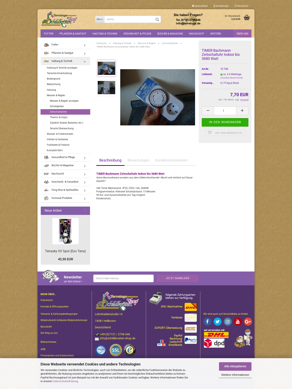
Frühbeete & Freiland (58, 144)
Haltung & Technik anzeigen (62, 67)
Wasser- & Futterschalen (60, 134)
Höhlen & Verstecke (57, 139)
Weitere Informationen (235, 374)
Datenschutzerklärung (65, 381)
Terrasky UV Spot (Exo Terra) (65, 251)
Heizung (51, 89)
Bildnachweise (48, 342)
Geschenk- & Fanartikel (61, 182)
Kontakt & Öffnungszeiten (55, 306)
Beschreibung (110, 160)
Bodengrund (53, 78)
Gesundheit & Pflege (137, 33)
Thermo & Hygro (59, 117)
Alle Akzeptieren (235, 366)
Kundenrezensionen (171, 160)
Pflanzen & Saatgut (72, 33)
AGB (43, 349)
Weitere (215, 33)
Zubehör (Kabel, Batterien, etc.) (66, 122)
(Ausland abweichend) (231, 78)
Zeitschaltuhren (58, 111)
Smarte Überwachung (62, 128)
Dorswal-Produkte (58, 198)
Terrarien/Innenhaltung (59, 73)
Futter (48, 33)
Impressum (47, 300)
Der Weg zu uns (49, 333)
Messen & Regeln (56, 95)
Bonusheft (46, 326)
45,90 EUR (65, 259)
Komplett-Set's (55, 150)
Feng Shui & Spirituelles (61, 190)
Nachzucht (196, 33)
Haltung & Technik (104, 33)
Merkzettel (241, 6)
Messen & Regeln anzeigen (64, 100)
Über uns (242, 33)
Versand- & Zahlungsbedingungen (59, 313)
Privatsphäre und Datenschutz (57, 355)
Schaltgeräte (57, 106)
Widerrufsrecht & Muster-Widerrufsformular (64, 320)
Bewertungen (138, 160)
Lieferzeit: (207, 74)
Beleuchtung (53, 84)
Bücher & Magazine (170, 33)
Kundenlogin (221, 6)
